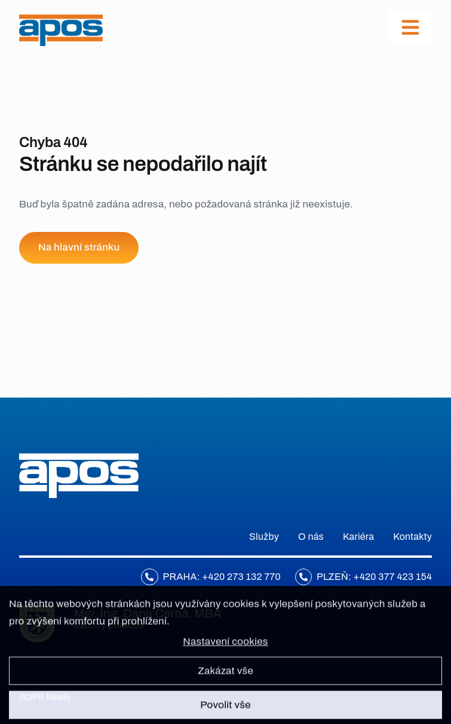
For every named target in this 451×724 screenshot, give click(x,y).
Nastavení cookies (225, 647)
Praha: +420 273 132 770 (222, 577)
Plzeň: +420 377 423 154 (374, 577)
